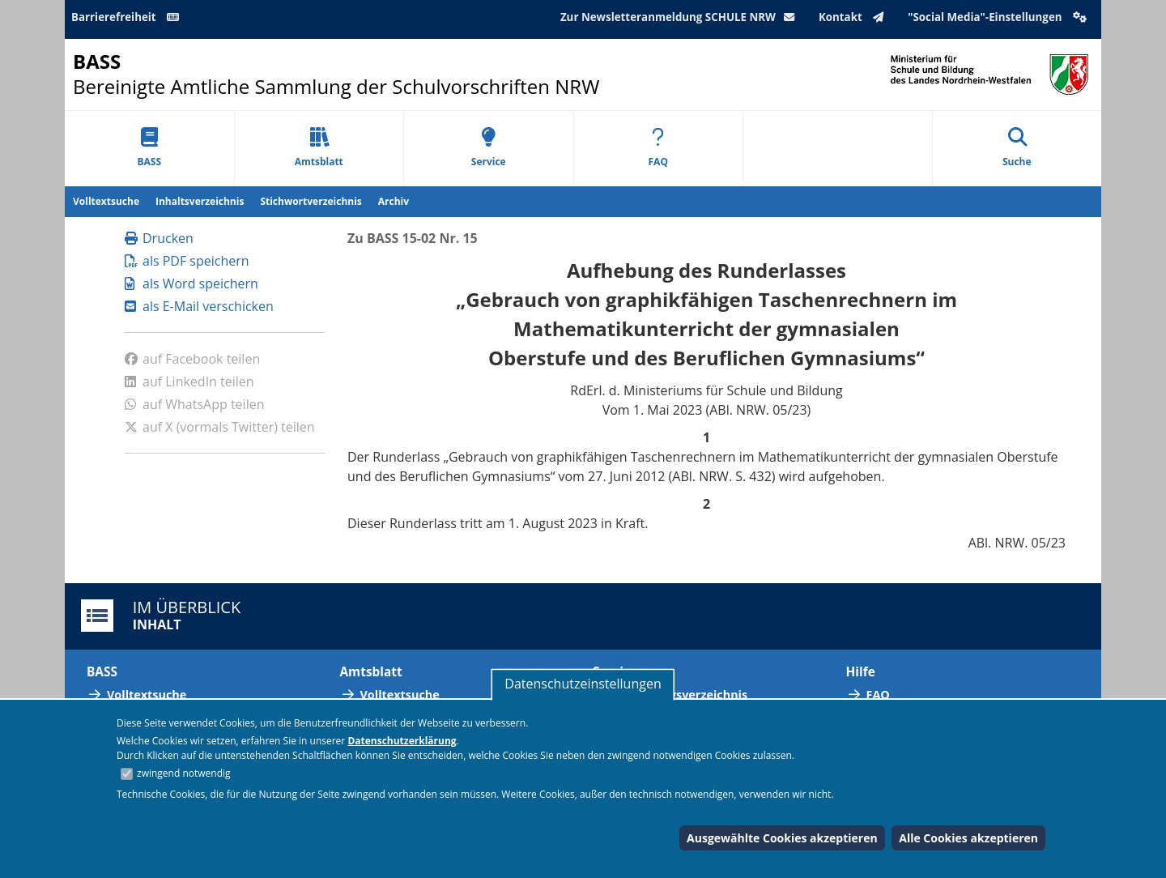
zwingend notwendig (184, 773)
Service (488, 147)
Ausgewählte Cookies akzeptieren (782, 838)
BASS (149, 147)
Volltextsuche (106, 201)
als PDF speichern (187, 261)
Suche (1017, 147)
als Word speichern (191, 283)
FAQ (658, 147)
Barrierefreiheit (128, 17)
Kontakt (855, 17)
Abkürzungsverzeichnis (680, 694)
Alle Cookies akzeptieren (968, 838)
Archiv (393, 201)
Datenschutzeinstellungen (582, 684)
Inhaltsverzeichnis (199, 201)
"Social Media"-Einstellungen (999, 17)
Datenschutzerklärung (401, 741)
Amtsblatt (319, 147)
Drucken (159, 238)
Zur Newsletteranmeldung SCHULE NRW (681, 17)
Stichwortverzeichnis (310, 201)
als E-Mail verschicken (199, 306)
